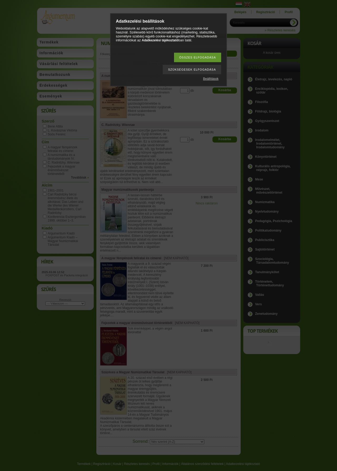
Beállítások (211, 79)
